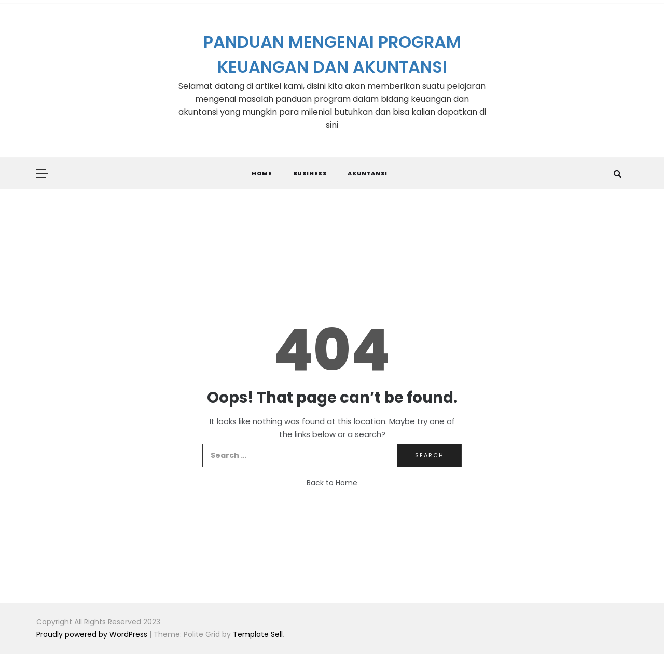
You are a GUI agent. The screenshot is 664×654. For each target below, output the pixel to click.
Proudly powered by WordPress (92, 634)
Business (310, 173)
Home (262, 173)
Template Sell (258, 634)
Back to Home (332, 483)
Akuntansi (367, 173)
